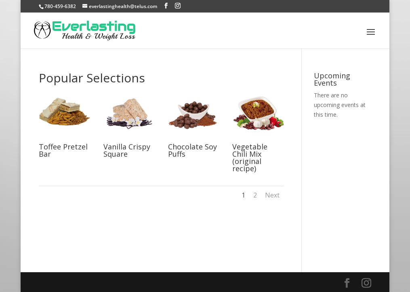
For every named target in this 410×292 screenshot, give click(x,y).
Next (272, 195)
